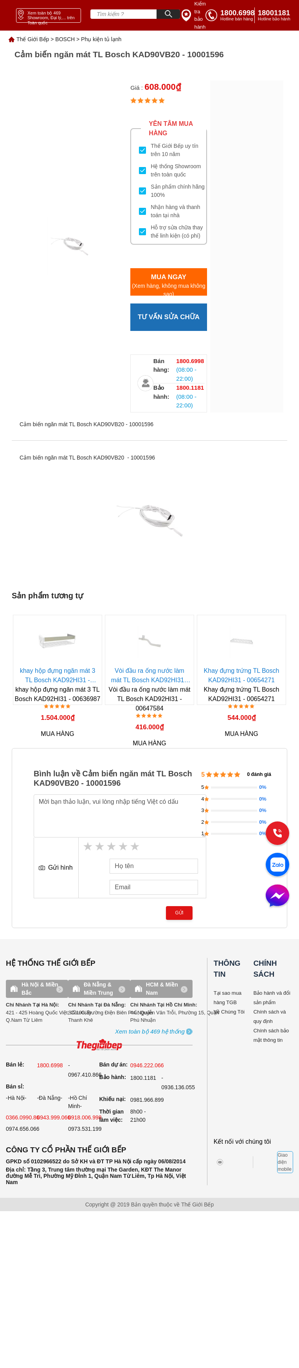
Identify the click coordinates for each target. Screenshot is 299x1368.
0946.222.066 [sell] (147, 1065)
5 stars (135, 846)
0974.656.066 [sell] (23, 1129)
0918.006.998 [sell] (85, 1117)
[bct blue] (267, 1162)
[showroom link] (48, 15)
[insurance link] (193, 15)
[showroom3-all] (150, 1031)
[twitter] (239, 1162)
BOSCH (65, 39)
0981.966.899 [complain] (147, 1100)
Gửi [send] (179, 913)
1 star (88, 846)
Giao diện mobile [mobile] (284, 1162)
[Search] (168, 14)
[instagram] (226, 1162)
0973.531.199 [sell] (85, 1129)
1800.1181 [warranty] (143, 1078)
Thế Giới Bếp (32, 39)
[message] (277, 896)
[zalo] (277, 865)
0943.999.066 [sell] (53, 1117)
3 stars (112, 846)
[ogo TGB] (99, 1045)
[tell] (230, 15)
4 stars (124, 846)
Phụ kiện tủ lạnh (101, 39)
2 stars (100, 846)
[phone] (275, 15)
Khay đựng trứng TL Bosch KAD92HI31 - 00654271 (241, 675)
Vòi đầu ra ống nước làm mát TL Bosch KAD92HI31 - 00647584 (149, 676)
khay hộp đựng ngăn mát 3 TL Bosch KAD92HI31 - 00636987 (57, 676)
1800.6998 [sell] (50, 1065)
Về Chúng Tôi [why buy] (229, 1012)
